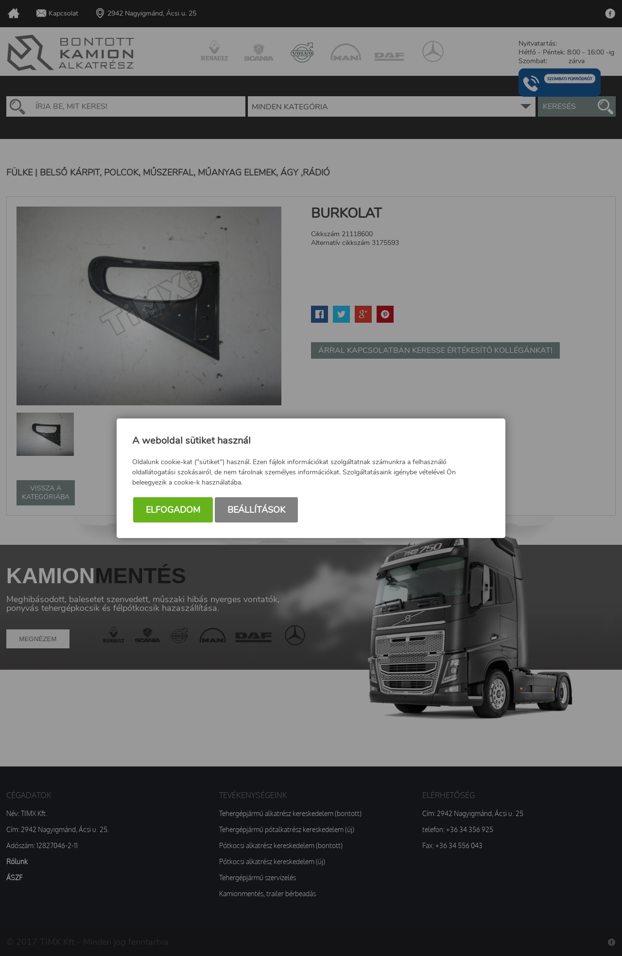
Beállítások (256, 510)
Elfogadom (173, 510)
